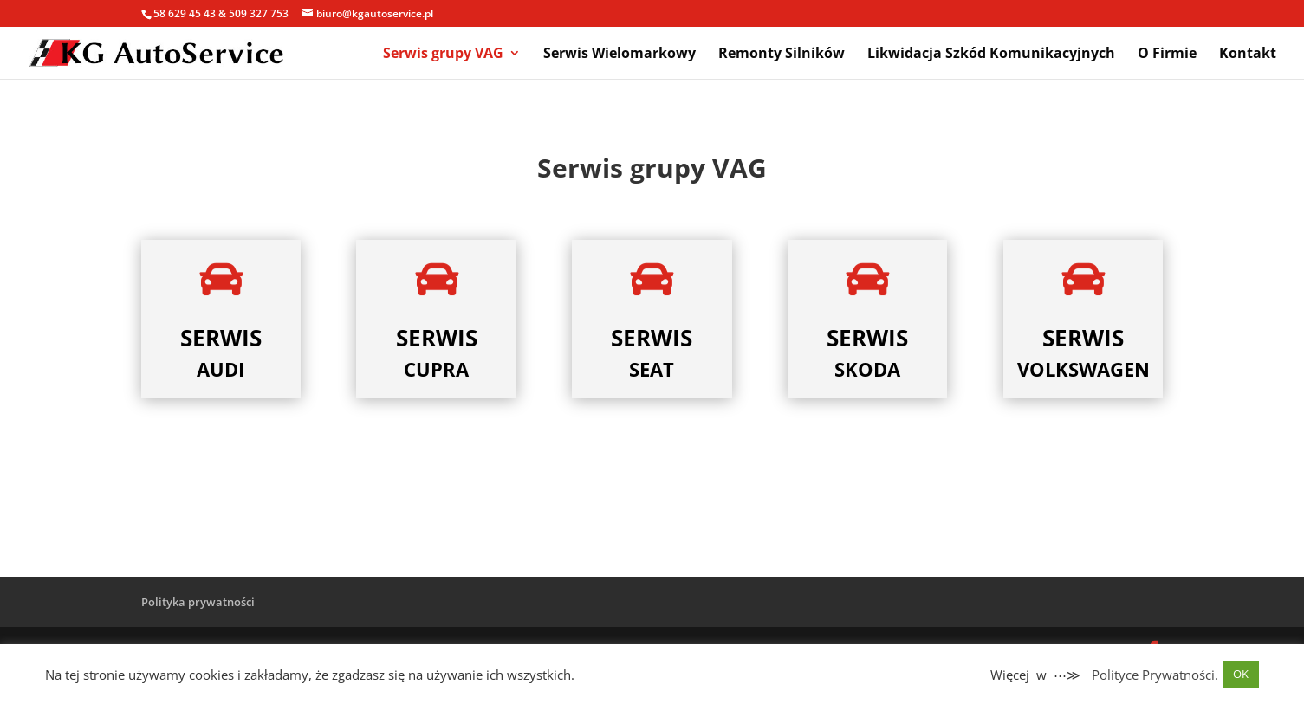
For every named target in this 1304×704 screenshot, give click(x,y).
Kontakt (1247, 54)
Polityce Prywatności (1153, 674)
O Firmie (1167, 54)
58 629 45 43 (184, 13)
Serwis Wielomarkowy (619, 54)
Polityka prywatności (198, 602)
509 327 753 (259, 13)
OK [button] (1241, 673)
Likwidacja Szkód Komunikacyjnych (991, 54)
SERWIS (221, 337)
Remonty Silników (781, 54)
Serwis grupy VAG (443, 54)
